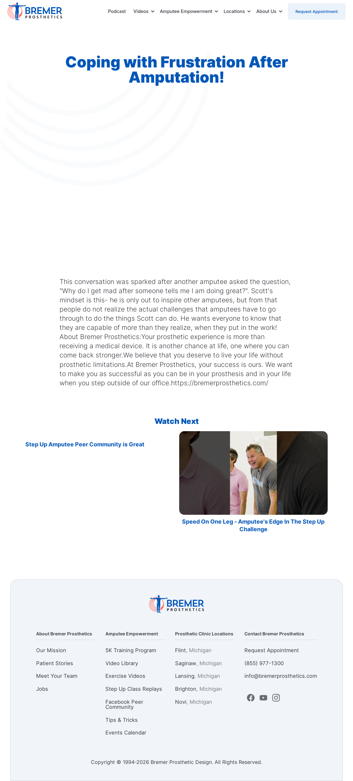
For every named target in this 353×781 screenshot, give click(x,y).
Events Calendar (125, 732)
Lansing (197, 676)
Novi (193, 702)
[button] (144, 11)
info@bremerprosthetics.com (280, 676)
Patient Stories (54, 663)
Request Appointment (316, 11)
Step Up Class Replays (133, 689)
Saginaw (198, 663)
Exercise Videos (125, 676)
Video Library (121, 663)
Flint (193, 650)
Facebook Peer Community (124, 704)
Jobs (42, 689)
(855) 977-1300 (264, 663)
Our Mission (51, 650)
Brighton (198, 689)
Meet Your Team (56, 676)
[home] (35, 11)
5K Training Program (130, 650)
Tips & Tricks (121, 720)
